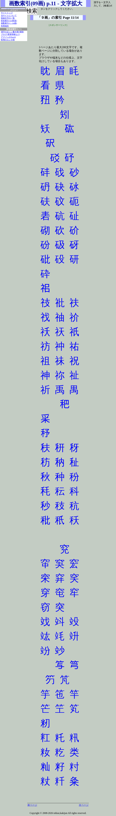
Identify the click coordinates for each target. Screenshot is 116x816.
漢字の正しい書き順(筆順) (12, 32)
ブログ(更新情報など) (10, 34)
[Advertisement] (58, 34)
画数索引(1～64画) (9, 23)
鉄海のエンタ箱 (8, 40)
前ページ (32, 805)
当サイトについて (9, 15)
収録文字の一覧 (8, 18)
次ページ (84, 805)
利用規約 (5, 26)
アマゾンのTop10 (8, 37)
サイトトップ (7, 13)
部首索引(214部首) (9, 21)
